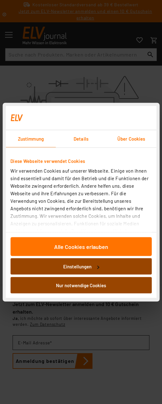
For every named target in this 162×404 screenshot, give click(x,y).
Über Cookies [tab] (131, 138)
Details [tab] (81, 138)
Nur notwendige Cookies (81, 285)
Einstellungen (81, 266)
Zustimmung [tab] (31, 138)
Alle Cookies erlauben (81, 246)
